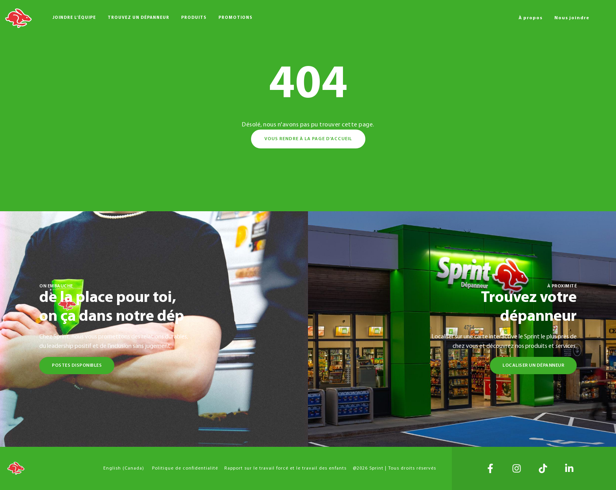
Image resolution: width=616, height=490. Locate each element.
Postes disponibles (77, 365)
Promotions (235, 18)
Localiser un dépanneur (533, 365)
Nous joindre (571, 18)
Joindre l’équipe (74, 18)
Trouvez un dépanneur (138, 18)
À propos (531, 18)
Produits (194, 18)
